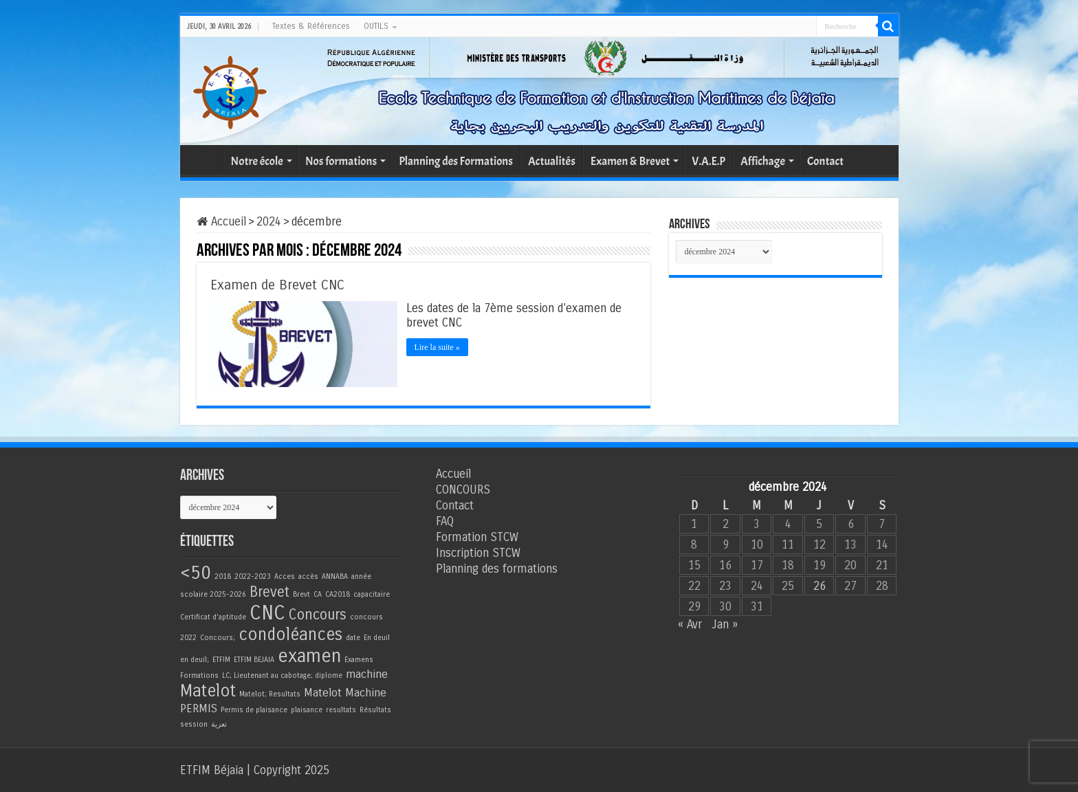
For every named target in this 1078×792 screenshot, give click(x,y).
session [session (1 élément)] (194, 723)
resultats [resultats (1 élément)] (341, 709)
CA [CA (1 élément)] (318, 593)
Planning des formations (497, 568)
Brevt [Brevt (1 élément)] (301, 593)
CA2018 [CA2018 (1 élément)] (337, 593)
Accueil (205, 159)
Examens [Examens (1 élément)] (358, 658)
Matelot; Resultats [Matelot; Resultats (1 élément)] (269, 693)
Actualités (551, 161)
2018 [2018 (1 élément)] (222, 575)
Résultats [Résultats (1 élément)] (375, 709)
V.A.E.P (708, 161)
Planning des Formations (456, 161)
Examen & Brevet (630, 161)
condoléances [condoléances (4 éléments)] (290, 634)
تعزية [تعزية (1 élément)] (219, 723)
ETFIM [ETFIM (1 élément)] (221, 658)
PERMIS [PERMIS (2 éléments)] (198, 708)
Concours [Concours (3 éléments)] (317, 614)
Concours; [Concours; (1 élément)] (217, 636)
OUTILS (376, 26)
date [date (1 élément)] (353, 636)
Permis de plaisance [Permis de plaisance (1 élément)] (254, 709)
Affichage (762, 161)
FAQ (445, 521)
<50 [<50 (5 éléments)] (195, 572)
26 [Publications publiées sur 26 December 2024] (819, 585)
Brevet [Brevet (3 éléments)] (269, 591)
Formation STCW (477, 536)
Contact (825, 161)
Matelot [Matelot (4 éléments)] (208, 691)
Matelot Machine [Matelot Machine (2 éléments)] (345, 692)
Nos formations (341, 161)
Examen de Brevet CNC (277, 285)
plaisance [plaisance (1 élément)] (306, 709)
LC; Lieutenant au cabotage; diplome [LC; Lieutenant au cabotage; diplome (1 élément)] (282, 674)
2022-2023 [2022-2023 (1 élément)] (252, 575)
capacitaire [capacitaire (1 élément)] (371, 593)
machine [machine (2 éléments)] (367, 674)
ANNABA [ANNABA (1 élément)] (335, 575)
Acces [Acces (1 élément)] (284, 575)
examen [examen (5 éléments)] (309, 655)
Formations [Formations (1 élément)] (199, 674)
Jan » (725, 624)
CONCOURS (463, 489)
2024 (268, 221)
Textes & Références (311, 26)
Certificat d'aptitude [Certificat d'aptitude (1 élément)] (213, 616)
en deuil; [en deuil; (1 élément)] (194, 658)
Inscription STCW (478, 552)
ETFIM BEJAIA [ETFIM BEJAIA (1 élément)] (254, 658)
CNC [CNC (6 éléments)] (267, 612)
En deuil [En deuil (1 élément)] (377, 636)
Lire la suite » (438, 347)
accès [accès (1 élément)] (308, 575)
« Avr (690, 624)
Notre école (257, 161)
